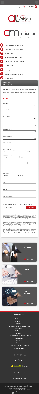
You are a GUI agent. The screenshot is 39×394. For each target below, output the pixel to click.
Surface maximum (7, 136)
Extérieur (5, 161)
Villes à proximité (7, 149)
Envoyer (31, 207)
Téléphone (5, 189)
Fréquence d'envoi (7, 155)
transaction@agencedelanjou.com (14, 45)
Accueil (4, 84)
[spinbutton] (19, 118)
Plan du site (7, 386)
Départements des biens (9, 166)
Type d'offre (6, 103)
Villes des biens (7, 142)
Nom (4, 182)
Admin (26, 386)
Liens (24, 386)
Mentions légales (13, 386)
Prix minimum (6, 116)
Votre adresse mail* (8, 196)
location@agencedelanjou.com (13, 58)
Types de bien (6, 110)
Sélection (31, 7)
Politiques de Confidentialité (23, 232)
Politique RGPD (31, 386)
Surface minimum (7, 129)
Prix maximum (6, 123)
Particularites (6, 173)
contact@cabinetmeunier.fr (12, 70)
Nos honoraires (19, 386)
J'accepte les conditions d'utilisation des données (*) (18, 204)
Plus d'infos (28, 259)
